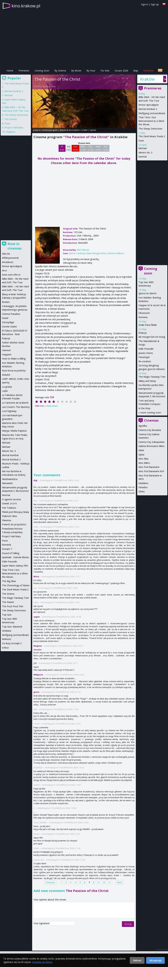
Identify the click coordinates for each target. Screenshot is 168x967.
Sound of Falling (10, 553)
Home (10, 70)
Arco (4, 270)
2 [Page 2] (66, 882)
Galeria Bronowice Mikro (151, 446)
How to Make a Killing (14, 358)
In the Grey (144, 408)
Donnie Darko (9, 326)
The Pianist (8, 602)
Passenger (144, 357)
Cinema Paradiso (11, 313)
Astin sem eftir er (11, 274)
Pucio (7, 123)
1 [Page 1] (61, 882)
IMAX (141, 450)
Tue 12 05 (90, 148)
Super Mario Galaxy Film (15, 565)
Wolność (6, 639)
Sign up (155, 4)
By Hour (90, 70)
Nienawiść (7, 483)
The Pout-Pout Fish (12, 606)
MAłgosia (38, 674)
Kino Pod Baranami (148, 467)
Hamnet (6, 350)
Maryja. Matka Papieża (14, 430)
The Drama (10, 119)
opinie (93, 130)
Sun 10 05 (75, 148)
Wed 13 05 (98, 148)
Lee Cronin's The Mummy (16, 407)
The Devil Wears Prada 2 (151, 136)
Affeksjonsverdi (10, 257)
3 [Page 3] (70, 882)
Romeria (142, 317)
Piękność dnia (9, 516)
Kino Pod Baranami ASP (151, 471)
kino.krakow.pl (26, 6)
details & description (70, 130)
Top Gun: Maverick (12, 626)
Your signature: (41, 923)
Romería (6, 544)
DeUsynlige (8, 322)
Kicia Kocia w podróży (14, 370)
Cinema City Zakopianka (151, 442)
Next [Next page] (119, 882)
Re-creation (144, 361)
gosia (36, 692)
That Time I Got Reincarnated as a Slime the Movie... (151, 121)
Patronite (148, 70)
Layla (5, 390)
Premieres (24, 70)
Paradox (143, 487)
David (5, 318)
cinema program (50, 130)
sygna (36, 616)
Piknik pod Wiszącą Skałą (15, 512)
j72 (34, 663)
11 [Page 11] (109, 882)
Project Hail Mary (13, 127)
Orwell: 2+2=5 (9, 503)
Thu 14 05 (105, 148)
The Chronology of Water (16, 585)
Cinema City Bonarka (149, 430)
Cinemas (151, 420)
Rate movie (52, 406)
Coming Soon (42, 70)
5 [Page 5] (80, 882)
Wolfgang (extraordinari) (151, 113)
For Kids (105, 70)
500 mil (6, 253)
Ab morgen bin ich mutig (151, 336)
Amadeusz (7, 262)
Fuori (141, 140)
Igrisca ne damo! (147, 293)
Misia (36, 576)
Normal (142, 156)
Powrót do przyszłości (14, 524)
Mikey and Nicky (147, 381)
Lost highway (9, 411)
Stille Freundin (146, 348)
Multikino (143, 483)
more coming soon (150, 412)
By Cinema (60, 70)
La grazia (7, 386)
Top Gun (6, 614)
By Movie (76, 70)
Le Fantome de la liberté (15, 402)
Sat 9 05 (68, 148)
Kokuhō (6, 374)
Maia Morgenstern (96, 253)
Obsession (144, 312)
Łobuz (5, 647)
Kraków (147, 79)
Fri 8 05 (62, 148)
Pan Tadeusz (9, 507)
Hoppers (10, 131)
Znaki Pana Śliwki (147, 324)
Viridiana (6, 630)
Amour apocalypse (148, 104)
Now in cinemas (15, 246)
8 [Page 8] (93, 882)
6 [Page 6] (84, 882)
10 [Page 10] (103, 882)
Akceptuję (155, 960)
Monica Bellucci (116, 253)
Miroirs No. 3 (145, 152)
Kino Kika (143, 458)
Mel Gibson (51, 86)
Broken (6, 302)
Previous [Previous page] (50, 882)
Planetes (6, 520)
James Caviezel (77, 253)
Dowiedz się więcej (42, 962)
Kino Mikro (144, 462)
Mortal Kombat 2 (147, 109)
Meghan (37, 646)
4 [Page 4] (75, 882)
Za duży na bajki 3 (11, 643)
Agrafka (142, 425)
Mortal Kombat (10, 455)
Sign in (144, 4)
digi (35, 480)
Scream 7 (7, 548)
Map (135, 70)
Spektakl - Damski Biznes (15, 557)
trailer (85, 130)
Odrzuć (137, 960)
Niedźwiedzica (9, 479)
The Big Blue (9, 581)
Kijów (141, 454)
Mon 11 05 (83, 148)
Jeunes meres (145, 353)
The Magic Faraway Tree (151, 376)
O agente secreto (11, 499)
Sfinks (141, 491)
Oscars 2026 (121, 70)
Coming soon (150, 270)
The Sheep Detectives (150, 128)
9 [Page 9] (98, 882)
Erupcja (142, 332)
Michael (142, 148)
